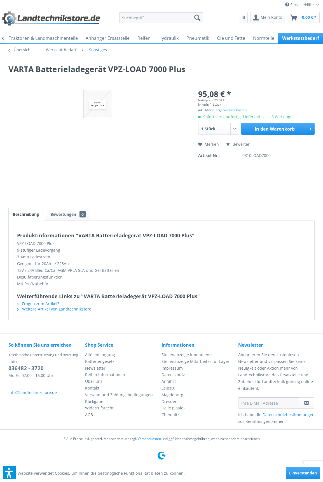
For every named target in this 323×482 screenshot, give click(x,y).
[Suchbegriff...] (161, 17)
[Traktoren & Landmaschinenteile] (43, 38)
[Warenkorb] (304, 17)
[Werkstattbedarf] (300, 38)
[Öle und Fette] (231, 38)
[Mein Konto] (267, 17)
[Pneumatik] (197, 38)
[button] (9, 472)
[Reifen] (144, 38)
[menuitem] (302, 4)
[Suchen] (197, 17)
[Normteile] (263, 38)
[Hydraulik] (168, 38)
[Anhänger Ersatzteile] (108, 38)
